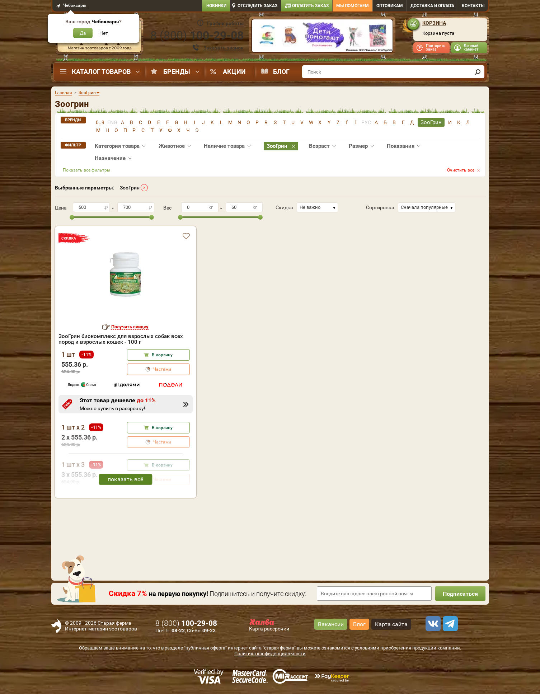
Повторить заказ (435, 47)
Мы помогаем (352, 5)
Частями (162, 369)
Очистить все (460, 170)
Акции (234, 71)
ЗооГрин (130, 188)
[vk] (432, 623)
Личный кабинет (471, 47)
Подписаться (460, 593)
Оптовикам (389, 5)
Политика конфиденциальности (270, 653)
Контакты (473, 5)
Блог (281, 71)
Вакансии (331, 624)
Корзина (434, 23)
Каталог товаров (101, 71)
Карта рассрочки (269, 629)
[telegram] (449, 623)
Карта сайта (391, 624)
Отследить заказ (257, 5)
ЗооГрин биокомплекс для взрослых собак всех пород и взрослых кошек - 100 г (120, 339)
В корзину (162, 354)
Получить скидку (130, 326)
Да (83, 33)
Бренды (176, 71)
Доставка (432, 5)
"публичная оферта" (205, 648)
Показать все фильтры (86, 170)
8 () (197, 35)
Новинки (216, 5)
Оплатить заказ (310, 5)
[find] (477, 71)
